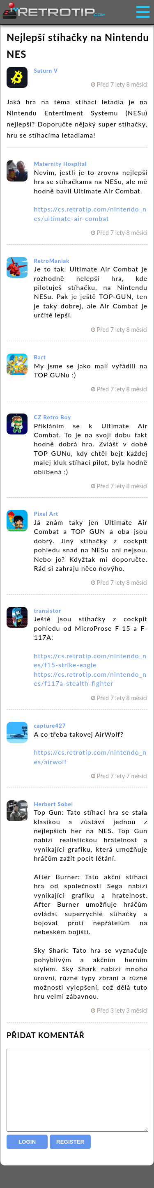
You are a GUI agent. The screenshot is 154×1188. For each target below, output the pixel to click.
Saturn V (46, 70)
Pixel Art (46, 513)
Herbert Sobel (53, 804)
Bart (40, 357)
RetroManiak (51, 260)
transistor (47, 610)
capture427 (50, 725)
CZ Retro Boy (52, 417)
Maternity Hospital (60, 164)
